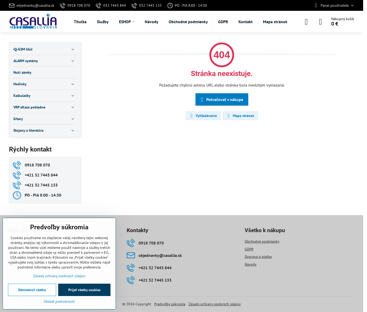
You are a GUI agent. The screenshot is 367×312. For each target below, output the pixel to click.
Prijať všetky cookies (84, 290)
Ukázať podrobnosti (59, 301)
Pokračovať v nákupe (221, 100)
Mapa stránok (240, 115)
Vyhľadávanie (203, 115)
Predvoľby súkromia (169, 304)
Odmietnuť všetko (32, 290)
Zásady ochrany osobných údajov (215, 304)
